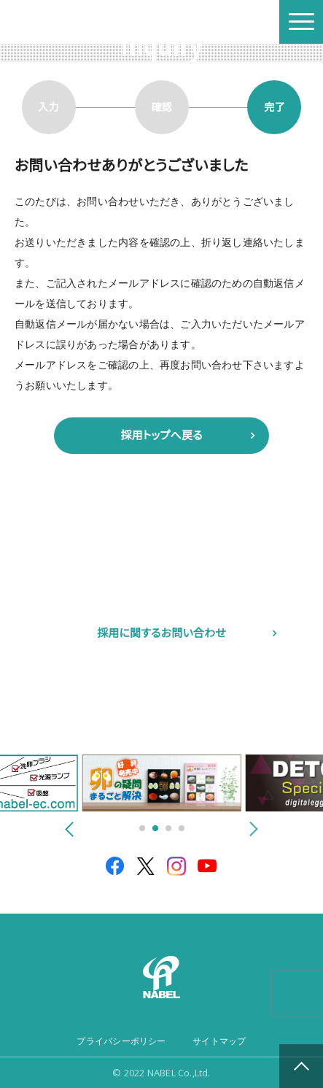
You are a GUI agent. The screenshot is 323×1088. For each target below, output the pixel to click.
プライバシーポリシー (121, 1041)
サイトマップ (219, 1041)
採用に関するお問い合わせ (161, 633)
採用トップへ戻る (161, 435)
